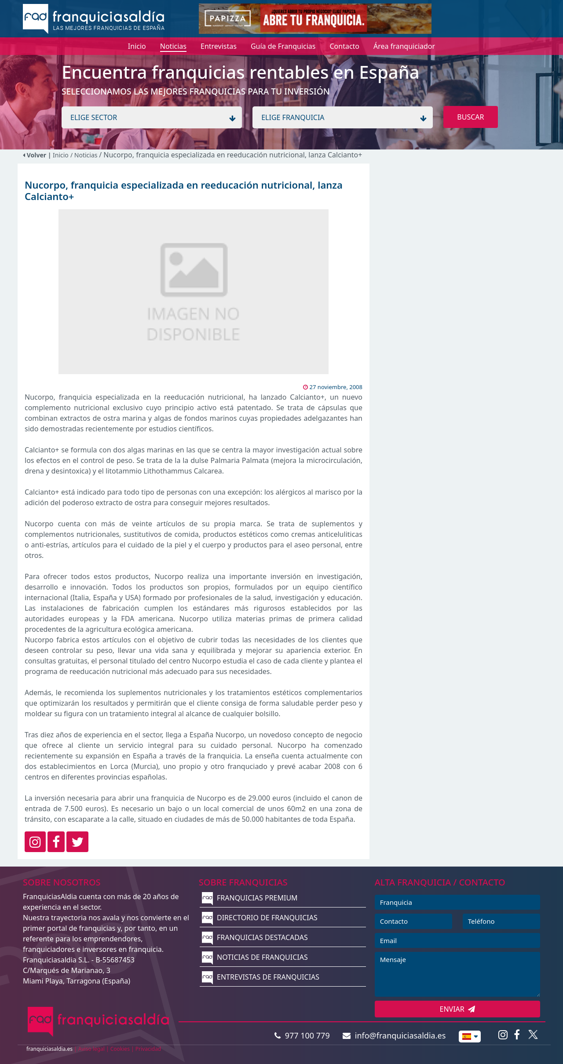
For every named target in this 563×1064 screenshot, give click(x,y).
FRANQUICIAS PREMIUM (250, 898)
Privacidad (148, 1049)
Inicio (61, 155)
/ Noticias (84, 155)
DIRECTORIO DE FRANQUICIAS (260, 917)
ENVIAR (457, 1009)
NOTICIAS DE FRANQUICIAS (255, 957)
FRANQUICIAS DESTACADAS (255, 937)
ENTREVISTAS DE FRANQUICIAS (260, 977)
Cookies (120, 1049)
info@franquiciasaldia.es (394, 1035)
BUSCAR (470, 117)
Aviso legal (91, 1049)
